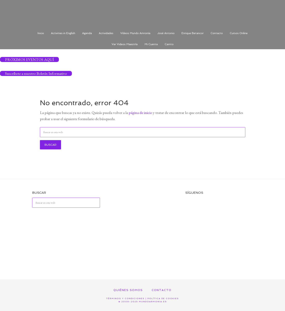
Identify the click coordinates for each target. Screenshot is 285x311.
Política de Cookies (163, 298)
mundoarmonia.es (153, 302)
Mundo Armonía (142, 13)
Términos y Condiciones (125, 298)
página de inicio (140, 112)
